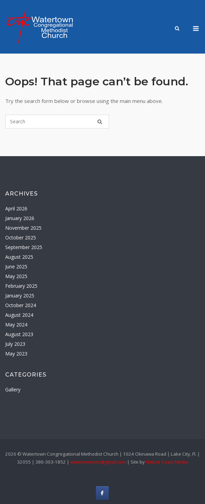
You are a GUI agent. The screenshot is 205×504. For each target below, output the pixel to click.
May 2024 (16, 324)
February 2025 (21, 286)
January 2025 (19, 295)
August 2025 (19, 257)
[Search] (99, 122)
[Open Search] (177, 29)
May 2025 (16, 276)
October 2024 (20, 305)
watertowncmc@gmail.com (98, 462)
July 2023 (15, 344)
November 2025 (23, 228)
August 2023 (19, 334)
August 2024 (19, 315)
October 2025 (20, 237)
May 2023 (16, 353)
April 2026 (16, 208)
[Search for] (57, 122)
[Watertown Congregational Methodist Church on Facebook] (102, 493)
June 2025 (16, 266)
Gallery (12, 389)
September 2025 (23, 247)
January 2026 (19, 218)
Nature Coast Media (167, 462)
